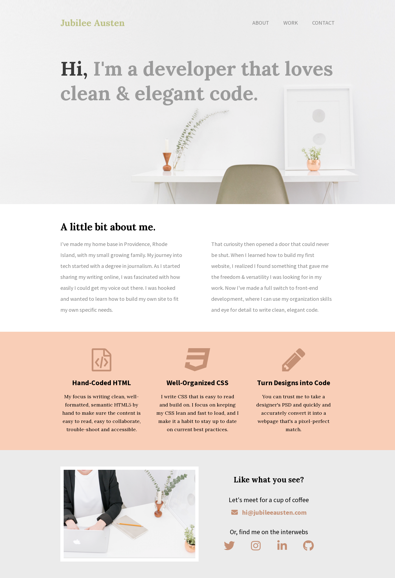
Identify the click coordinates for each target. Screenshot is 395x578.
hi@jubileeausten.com (269, 512)
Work (290, 22)
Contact (323, 22)
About (260, 22)
